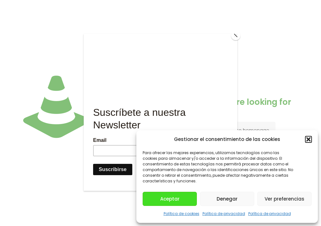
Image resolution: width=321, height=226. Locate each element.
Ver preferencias (284, 199)
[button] (308, 139)
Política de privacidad (224, 213)
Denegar (227, 199)
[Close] (235, 35)
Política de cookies (181, 213)
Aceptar (170, 199)
